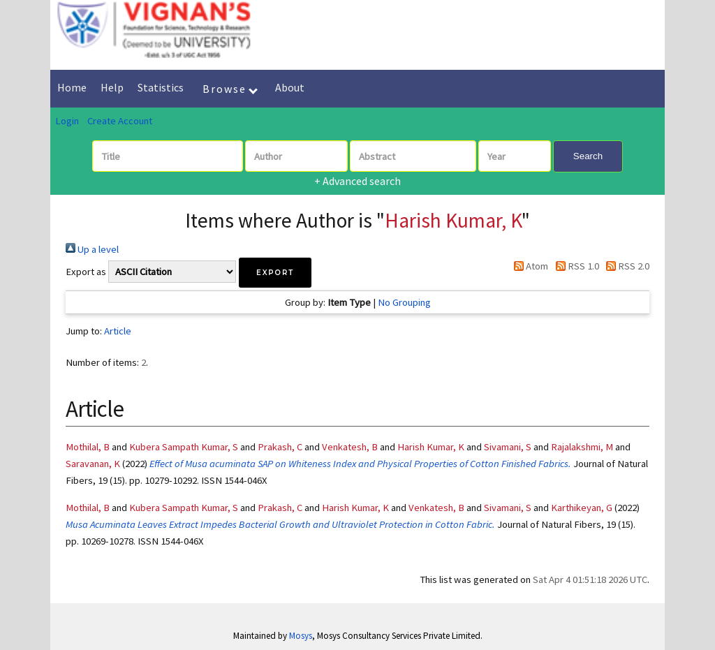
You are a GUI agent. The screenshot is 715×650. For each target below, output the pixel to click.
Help (112, 87)
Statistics (161, 87)
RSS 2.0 (625, 266)
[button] (275, 273)
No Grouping (404, 302)
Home (72, 87)
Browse (230, 89)
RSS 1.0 (574, 266)
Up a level (92, 249)
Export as (86, 271)
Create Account (119, 121)
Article (117, 331)
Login (67, 121)
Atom (528, 266)
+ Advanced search (357, 181)
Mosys (300, 636)
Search (588, 156)
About (289, 87)
